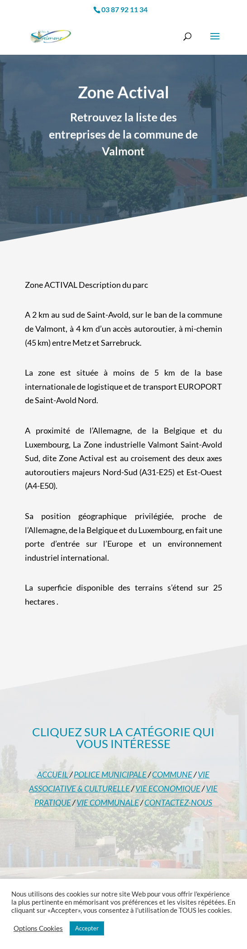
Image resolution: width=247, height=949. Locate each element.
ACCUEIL (52, 774)
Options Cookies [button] (38, 928)
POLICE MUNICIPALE (110, 774)
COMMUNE (172, 774)
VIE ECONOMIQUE (167, 788)
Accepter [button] (87, 928)
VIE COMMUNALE (107, 802)
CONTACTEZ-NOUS (178, 802)
